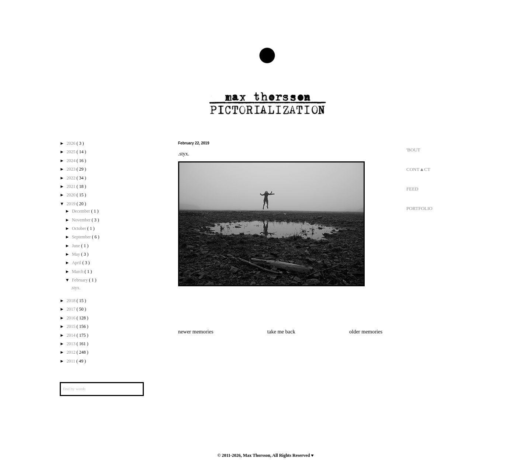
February (80, 280)
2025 (72, 151)
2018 (72, 300)
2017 (72, 309)
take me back (281, 332)
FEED (412, 189)
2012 (72, 352)
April (77, 262)
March (78, 271)
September (82, 236)
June (76, 245)
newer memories (196, 332)
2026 (72, 143)
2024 (72, 160)
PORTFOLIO (419, 208)
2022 (72, 178)
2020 (72, 194)
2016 (72, 318)
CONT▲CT (418, 169)
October (79, 228)
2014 (72, 335)
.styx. (75, 287)
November (82, 220)
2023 (72, 169)
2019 (72, 203)
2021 (72, 186)
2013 (72, 343)
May (76, 254)
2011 (72, 361)
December (81, 211)
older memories (365, 332)
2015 (72, 326)
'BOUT (413, 150)
